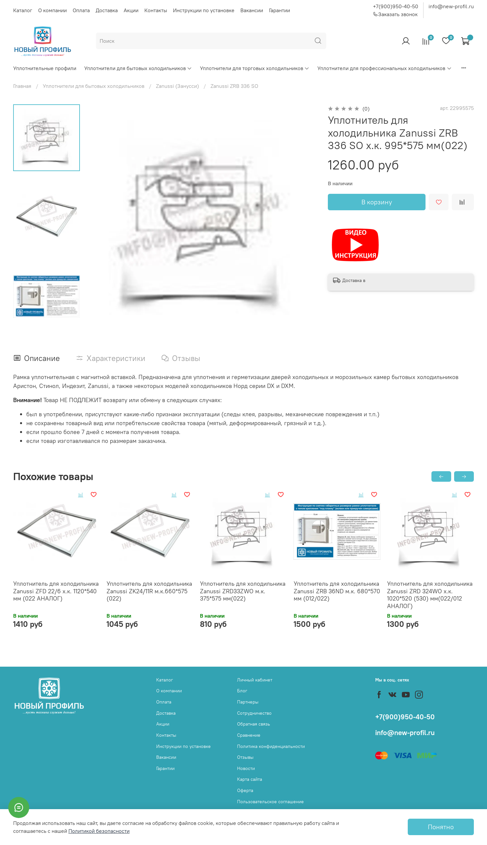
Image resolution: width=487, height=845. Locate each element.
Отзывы (245, 757)
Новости (246, 768)
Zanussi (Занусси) (177, 86)
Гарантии (279, 10)
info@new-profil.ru (451, 6)
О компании (52, 10)
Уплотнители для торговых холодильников (254, 68)
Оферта (245, 790)
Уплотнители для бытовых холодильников (138, 68)
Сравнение (248, 735)
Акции (131, 10)
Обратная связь (253, 724)
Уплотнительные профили (44, 68)
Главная (22, 86)
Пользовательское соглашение (270, 802)
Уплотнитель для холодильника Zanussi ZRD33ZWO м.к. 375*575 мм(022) (242, 591)
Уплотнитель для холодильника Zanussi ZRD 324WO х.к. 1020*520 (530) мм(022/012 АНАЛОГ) (430, 595)
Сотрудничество (254, 713)
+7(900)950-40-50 (395, 6)
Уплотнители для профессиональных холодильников (384, 68)
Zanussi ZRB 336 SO (234, 86)
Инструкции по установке (203, 10)
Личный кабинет (254, 680)
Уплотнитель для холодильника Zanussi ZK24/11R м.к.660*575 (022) (149, 591)
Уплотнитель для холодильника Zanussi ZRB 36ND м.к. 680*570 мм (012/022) (337, 591)
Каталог (22, 10)
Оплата (81, 10)
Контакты (155, 10)
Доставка (107, 10)
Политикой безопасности (99, 831)
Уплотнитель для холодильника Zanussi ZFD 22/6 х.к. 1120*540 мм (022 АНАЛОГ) (56, 591)
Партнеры (247, 702)
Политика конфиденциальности (271, 746)
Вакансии (251, 10)
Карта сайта (249, 779)
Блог (242, 691)
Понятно (441, 827)
